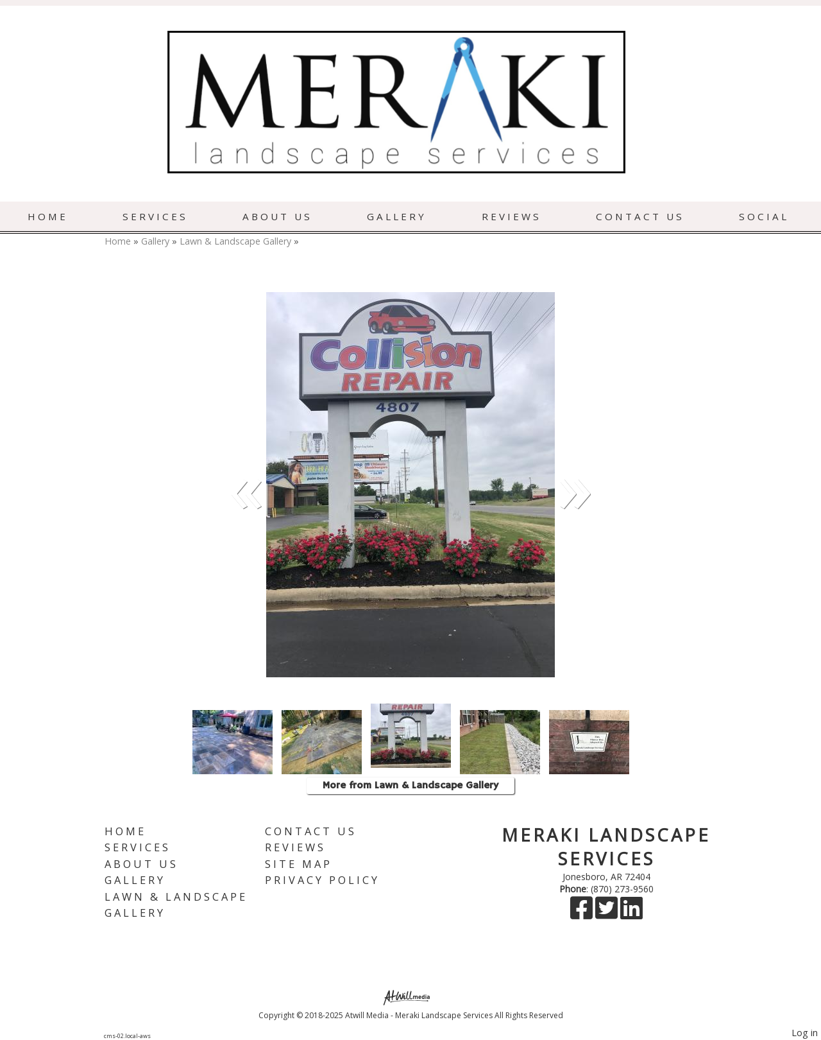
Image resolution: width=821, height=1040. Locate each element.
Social (764, 216)
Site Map (298, 863)
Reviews (511, 216)
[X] (607, 914)
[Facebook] (582, 914)
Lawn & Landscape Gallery (235, 241)
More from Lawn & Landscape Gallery (410, 785)
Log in (804, 1033)
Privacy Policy (322, 879)
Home (48, 216)
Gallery (397, 216)
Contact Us (640, 216)
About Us (277, 216)
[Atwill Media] (410, 997)
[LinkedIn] (631, 914)
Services (155, 216)
